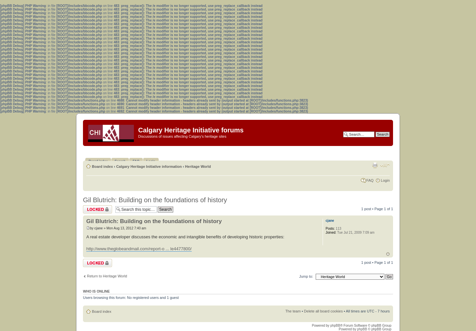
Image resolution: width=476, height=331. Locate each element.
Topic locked (97, 209)
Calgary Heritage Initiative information (149, 166)
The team (292, 311)
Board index (102, 166)
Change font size (385, 165)
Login (385, 180)
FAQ (370, 180)
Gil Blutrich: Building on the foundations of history (155, 200)
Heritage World (198, 166)
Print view (374, 165)
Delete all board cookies (323, 311)
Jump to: (306, 276)
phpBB (335, 325)
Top (388, 254)
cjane (98, 228)
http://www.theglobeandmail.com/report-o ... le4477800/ (139, 248)
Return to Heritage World (107, 276)
